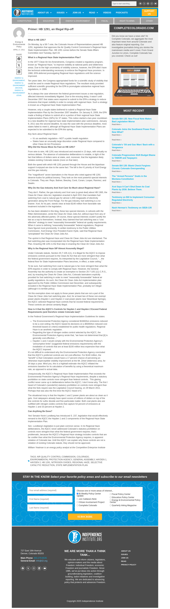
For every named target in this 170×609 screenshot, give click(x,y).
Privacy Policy (129, 566)
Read (123, 562)
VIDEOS (107, 13)
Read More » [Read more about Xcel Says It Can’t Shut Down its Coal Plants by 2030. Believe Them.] (116, 192)
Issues (62, 13)
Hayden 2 (35, 462)
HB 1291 (46, 462)
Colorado (83, 457)
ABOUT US (45, 13)
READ (93, 13)
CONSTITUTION (24, 21)
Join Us (124, 559)
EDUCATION (48, 21)
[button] (19, 59)
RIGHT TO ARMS (127, 21)
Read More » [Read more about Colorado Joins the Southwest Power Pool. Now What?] (116, 135)
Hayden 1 (101, 459)
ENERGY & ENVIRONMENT (78, 21)
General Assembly (84, 459)
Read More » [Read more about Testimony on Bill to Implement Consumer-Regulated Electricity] (116, 203)
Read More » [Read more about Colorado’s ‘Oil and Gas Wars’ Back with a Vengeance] (116, 150)
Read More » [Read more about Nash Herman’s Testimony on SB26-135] (116, 210)
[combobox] (123, 3)
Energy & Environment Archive (19, 85)
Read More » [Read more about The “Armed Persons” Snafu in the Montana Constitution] (116, 182)
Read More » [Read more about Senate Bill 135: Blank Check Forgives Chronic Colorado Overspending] (116, 171)
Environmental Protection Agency (51, 459)
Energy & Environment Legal (19, 93)
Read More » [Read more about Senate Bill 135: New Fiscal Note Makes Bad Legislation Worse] (116, 124)
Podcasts (122, 13)
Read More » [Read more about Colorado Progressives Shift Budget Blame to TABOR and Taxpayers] (116, 161)
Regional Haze (80, 462)
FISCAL (105, 21)
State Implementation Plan (72, 465)
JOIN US (78, 13)
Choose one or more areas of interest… (95, 491)
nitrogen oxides (61, 462)
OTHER (149, 21)
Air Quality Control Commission (56, 457)
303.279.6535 (40, 559)
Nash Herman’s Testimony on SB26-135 (132, 208)
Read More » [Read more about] (116, 140)
